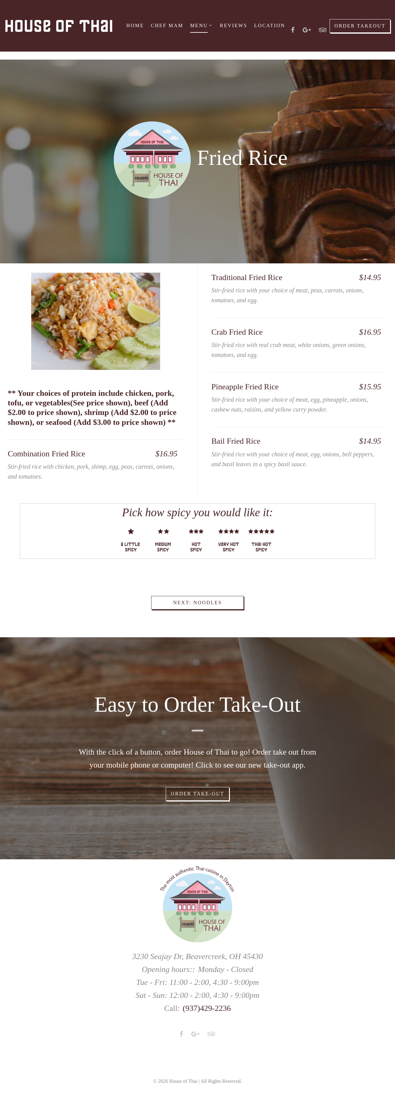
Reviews (233, 25)
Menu (199, 25)
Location (269, 25)
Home (135, 25)
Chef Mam (167, 25)
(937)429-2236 (207, 1008)
